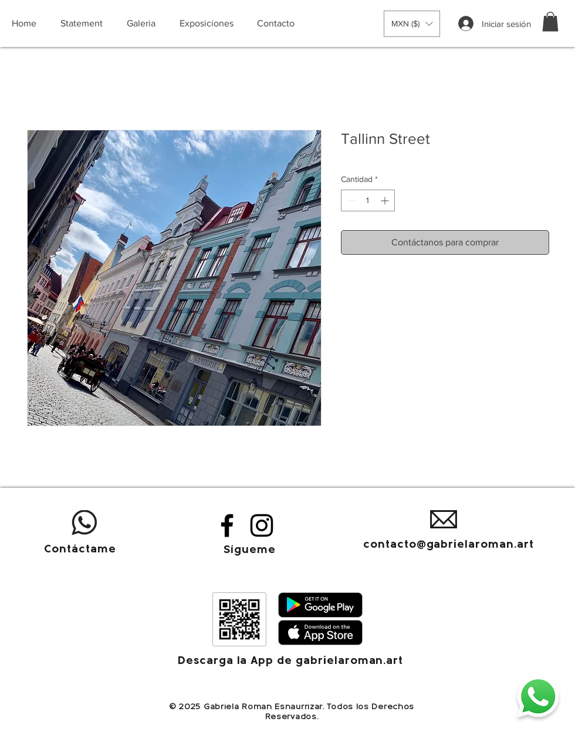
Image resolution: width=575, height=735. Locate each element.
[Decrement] (350, 200)
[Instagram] (261, 525)
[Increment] (385, 200)
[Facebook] (227, 525)
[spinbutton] (367, 200)
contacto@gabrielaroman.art (448, 545)
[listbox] (412, 24)
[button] (412, 24)
